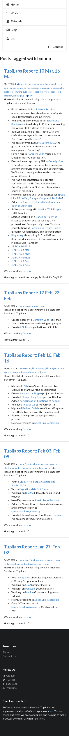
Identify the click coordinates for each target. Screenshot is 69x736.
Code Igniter (55, 161)
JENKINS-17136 (20, 253)
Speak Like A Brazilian (43, 109)
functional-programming (36, 464)
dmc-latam (27, 88)
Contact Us (9, 656)
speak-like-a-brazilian (14, 372)
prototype (44, 92)
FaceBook (10, 683)
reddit (18, 468)
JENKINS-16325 (20, 257)
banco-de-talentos (27, 84)
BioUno (24, 201)
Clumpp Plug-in (30, 397)
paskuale (16, 564)
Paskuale (30, 588)
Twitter (9, 679)
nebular (56, 400)
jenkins (7, 564)
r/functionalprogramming (25, 511)
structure (48, 468)
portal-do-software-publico (17, 92)
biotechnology (38, 368)
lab (51, 711)
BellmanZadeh (30, 408)
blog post (25, 577)
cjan (27, 560)
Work (12, 13)
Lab (10, 38)
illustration (9, 468)
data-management (13, 88)
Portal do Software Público (46, 227)
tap (14, 95)
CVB (25, 386)
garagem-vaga (39, 88)
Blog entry (17, 235)
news (30, 95)
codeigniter (57, 84)
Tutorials (14, 21)
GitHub (9, 675)
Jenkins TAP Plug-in (49, 209)
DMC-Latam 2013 (45, 142)
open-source (53, 88)
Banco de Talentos (46, 216)
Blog (11, 29)
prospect (34, 92)
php (62, 88)
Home (12, 4)
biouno (48, 84)
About (6, 652)
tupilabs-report (32, 372)
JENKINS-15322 (20, 246)
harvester (53, 464)
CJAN (28, 584)
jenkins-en (58, 368)
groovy (57, 560)
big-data (40, 84)
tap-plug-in (22, 95)
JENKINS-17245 (20, 261)
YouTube (10, 687)
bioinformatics (24, 368)
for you (27, 271)
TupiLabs (57, 198)
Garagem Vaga (35, 153)
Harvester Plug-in (32, 393)
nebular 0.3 (29, 404)
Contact (55, 46)
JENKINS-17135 (20, 250)
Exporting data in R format (34, 489)
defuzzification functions (34, 400)
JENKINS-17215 (20, 264)
